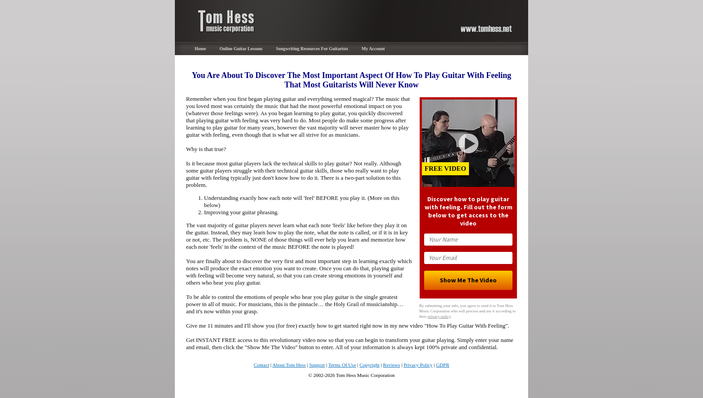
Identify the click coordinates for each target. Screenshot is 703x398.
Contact (261, 365)
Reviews (391, 365)
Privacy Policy (418, 365)
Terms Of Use (342, 365)
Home (200, 48)
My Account (373, 48)
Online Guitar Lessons (241, 48)
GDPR (442, 365)
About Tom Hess (289, 365)
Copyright (370, 365)
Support (317, 365)
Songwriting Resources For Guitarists (312, 48)
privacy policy (439, 316)
